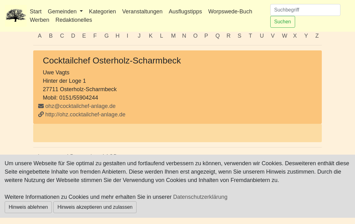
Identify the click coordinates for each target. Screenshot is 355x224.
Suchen (282, 21)
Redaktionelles (74, 20)
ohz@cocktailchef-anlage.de (80, 106)
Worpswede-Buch (230, 11)
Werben (39, 20)
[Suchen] (305, 10)
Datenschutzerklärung (200, 197)
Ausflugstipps (185, 11)
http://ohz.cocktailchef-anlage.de (81, 114)
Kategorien (102, 11)
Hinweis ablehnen (28, 207)
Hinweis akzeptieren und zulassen (95, 207)
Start (36, 11)
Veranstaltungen (142, 11)
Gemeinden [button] (63, 11)
